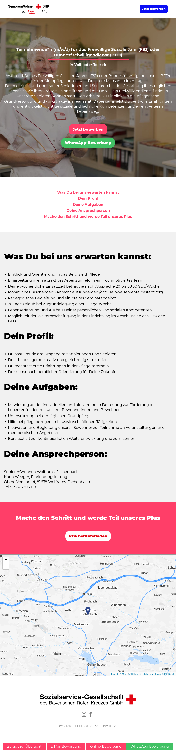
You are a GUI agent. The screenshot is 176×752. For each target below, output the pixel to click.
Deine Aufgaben (88, 204)
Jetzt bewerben (154, 9)
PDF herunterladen (88, 536)
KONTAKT (66, 726)
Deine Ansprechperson (88, 210)
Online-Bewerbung (106, 746)
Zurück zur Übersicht (24, 746)
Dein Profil (88, 198)
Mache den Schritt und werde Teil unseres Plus (88, 216)
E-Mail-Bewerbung (66, 746)
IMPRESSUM (83, 726)
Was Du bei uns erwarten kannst (88, 192)
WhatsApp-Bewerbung (88, 143)
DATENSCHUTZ (105, 726)
